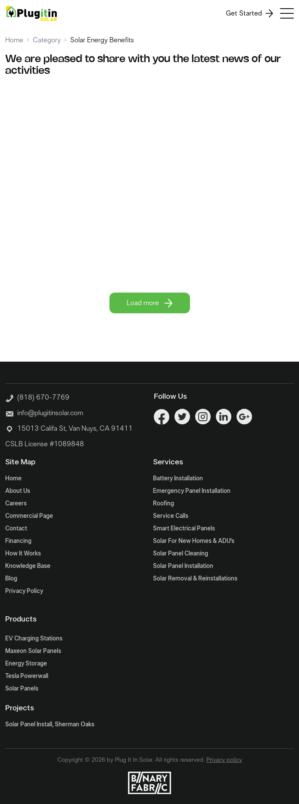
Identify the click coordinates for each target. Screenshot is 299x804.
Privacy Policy (24, 591)
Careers (16, 504)
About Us (17, 491)
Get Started (249, 13)
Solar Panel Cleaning (180, 554)
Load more (150, 303)
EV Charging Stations (33, 639)
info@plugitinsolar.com (50, 413)
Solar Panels (21, 689)
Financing (18, 541)
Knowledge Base (27, 566)
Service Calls (170, 516)
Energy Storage (26, 664)
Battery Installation (178, 479)
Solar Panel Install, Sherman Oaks (49, 725)
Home (14, 40)
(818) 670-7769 (37, 396)
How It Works (23, 554)
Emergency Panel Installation (191, 491)
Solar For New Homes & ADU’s (193, 541)
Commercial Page (29, 516)
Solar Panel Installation (183, 566)
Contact (16, 529)
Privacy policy (224, 760)
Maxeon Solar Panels (33, 651)
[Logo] (31, 13)
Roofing (163, 504)
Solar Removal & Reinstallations (195, 579)
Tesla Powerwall (26, 676)
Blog (11, 579)
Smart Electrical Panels (184, 529)
